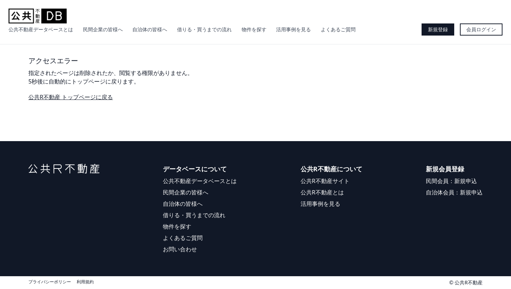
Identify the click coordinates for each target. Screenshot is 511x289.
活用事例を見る (293, 29)
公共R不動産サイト (325, 181)
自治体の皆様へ (149, 29)
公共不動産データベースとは (41, 29)
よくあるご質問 (338, 29)
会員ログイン (481, 29)
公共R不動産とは (322, 192)
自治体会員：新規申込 (454, 192)
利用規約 (85, 282)
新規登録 (438, 29)
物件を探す (254, 29)
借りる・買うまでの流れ (204, 29)
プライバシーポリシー (49, 282)
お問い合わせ (180, 249)
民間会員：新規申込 (451, 181)
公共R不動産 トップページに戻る (70, 97)
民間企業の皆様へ (103, 29)
